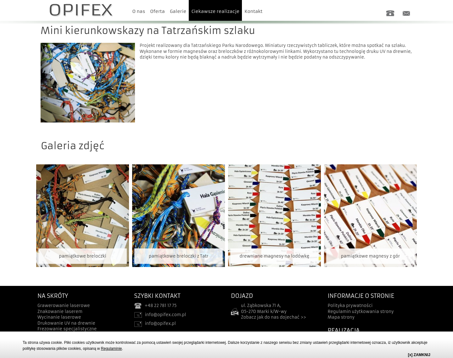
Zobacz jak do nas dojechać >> (273, 317)
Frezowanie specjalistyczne (67, 329)
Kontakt (253, 11)
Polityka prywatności (350, 305)
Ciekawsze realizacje (215, 11)
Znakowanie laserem (59, 311)
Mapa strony (341, 317)
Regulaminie (111, 348)
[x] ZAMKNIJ (419, 355)
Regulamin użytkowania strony (361, 311)
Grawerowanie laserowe (63, 305)
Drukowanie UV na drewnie (66, 323)
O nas (138, 11)
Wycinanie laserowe (59, 317)
